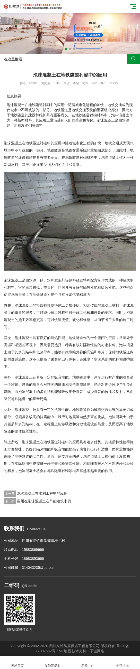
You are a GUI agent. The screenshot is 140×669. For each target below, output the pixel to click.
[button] (66, 49)
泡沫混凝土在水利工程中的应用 (42, 493)
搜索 (133, 59)
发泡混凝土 (52, 662)
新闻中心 (87, 662)
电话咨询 (122, 662)
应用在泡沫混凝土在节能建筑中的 (44, 501)
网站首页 (17, 662)
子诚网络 (97, 651)
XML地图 (63, 651)
